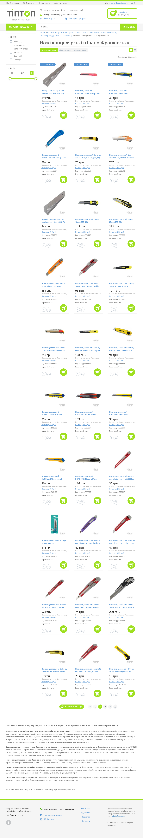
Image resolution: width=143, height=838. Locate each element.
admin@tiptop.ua (118, 816)
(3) (18, 56)
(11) (18, 41)
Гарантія (86, 817)
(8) (19, 45)
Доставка (86, 812)
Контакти (86, 821)
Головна (86, 808)
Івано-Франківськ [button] (118, 3)
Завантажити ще (73, 706)
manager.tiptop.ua (77, 18)
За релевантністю (48, 50)
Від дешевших (65, 50)
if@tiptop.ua (49, 819)
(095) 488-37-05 (67, 809)
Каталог (19, 26)
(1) (19, 52)
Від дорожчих (80, 50)
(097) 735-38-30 (51, 809)
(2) (21, 49)
